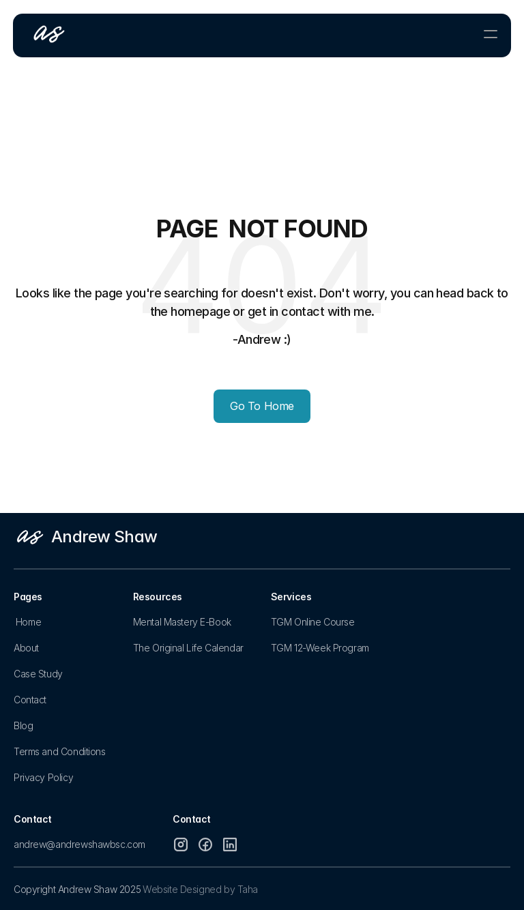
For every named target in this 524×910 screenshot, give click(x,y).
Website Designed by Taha (200, 889)
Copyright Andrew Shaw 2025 (77, 889)
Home (28, 622)
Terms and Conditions (60, 751)
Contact (30, 699)
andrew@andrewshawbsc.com (79, 844)
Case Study (38, 673)
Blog (23, 725)
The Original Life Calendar (188, 648)
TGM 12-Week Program (320, 648)
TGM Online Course (313, 622)
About (26, 648)
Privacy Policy (43, 777)
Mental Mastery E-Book (182, 622)
